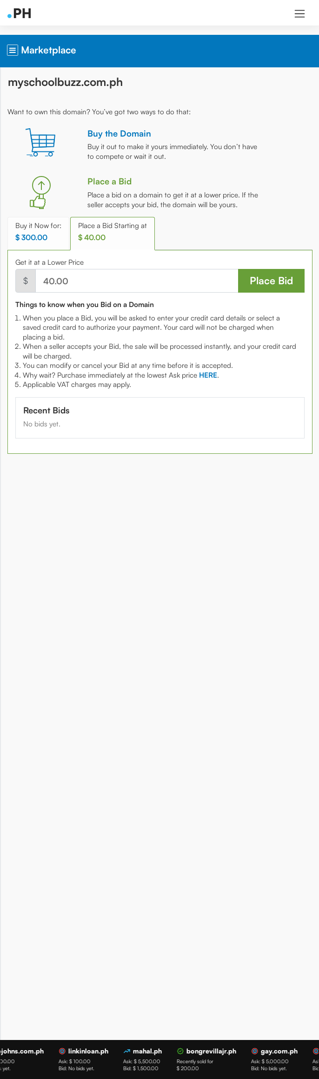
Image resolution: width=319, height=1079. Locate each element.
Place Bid (271, 280)
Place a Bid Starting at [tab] (112, 231)
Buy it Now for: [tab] (38, 231)
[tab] (208, 375)
